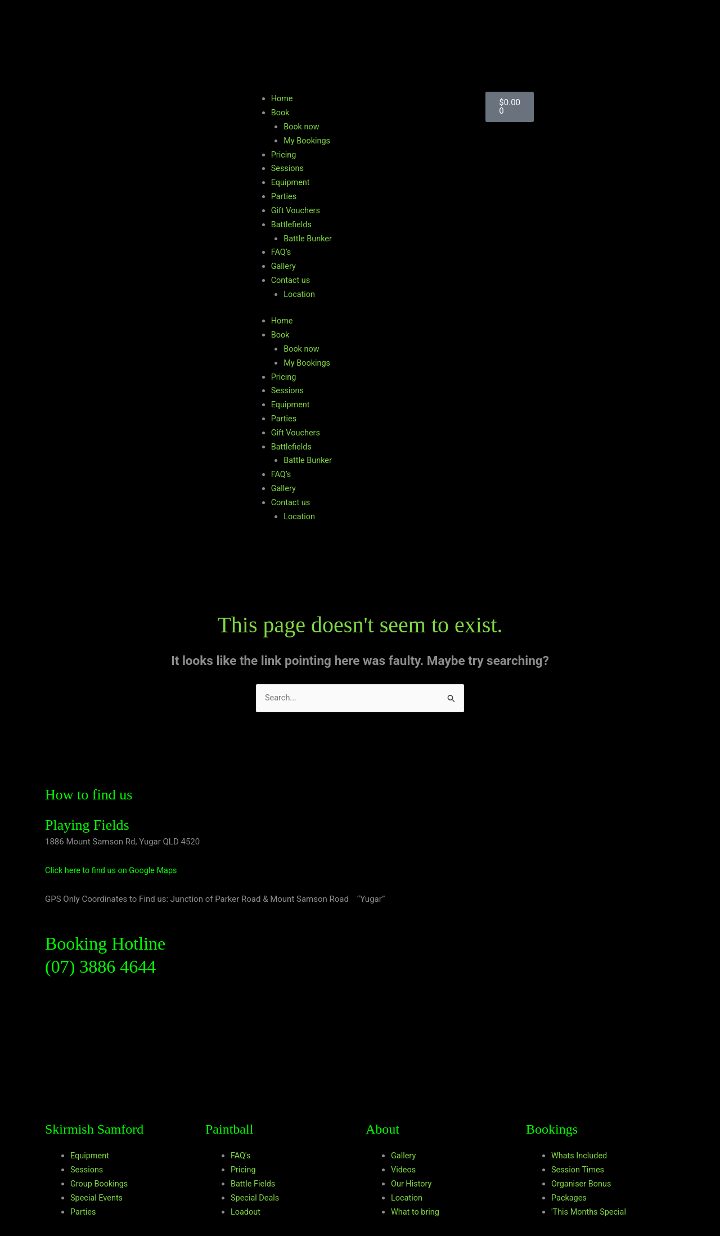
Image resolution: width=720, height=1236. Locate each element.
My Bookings (308, 141)
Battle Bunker (309, 238)
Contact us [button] (291, 280)
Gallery (284, 265)
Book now (302, 127)
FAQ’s (281, 252)
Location (300, 294)
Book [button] (280, 112)
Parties (284, 196)
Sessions (288, 168)
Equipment (291, 182)
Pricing (284, 154)
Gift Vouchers (296, 210)
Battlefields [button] (292, 224)
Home (282, 98)
